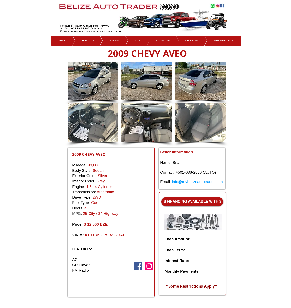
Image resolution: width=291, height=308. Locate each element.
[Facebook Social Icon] (138, 266)
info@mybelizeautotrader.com (197, 182)
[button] (93, 81)
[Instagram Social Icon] (149, 266)
